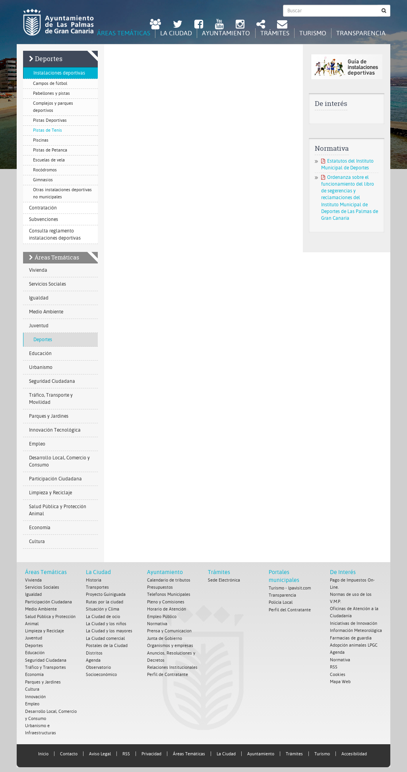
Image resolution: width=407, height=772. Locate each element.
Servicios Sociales (47, 284)
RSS (333, 665)
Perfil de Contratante (167, 673)
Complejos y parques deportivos (53, 107)
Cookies (337, 673)
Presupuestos (160, 587)
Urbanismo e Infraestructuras (40, 726)
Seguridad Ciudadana (52, 381)
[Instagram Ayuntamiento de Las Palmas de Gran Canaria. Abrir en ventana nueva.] (240, 25)
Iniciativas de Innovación (353, 623)
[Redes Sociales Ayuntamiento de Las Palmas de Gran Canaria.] (260, 25)
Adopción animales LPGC (354, 644)
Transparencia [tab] (360, 32)
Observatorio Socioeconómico (101, 669)
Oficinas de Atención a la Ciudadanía (354, 612)
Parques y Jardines (48, 416)
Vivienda (38, 270)
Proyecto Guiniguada (106, 594)
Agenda (93, 658)
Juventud (38, 326)
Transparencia (282, 595)
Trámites (219, 572)
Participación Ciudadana (55, 479)
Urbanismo (40, 368)
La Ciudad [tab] (169, 32)
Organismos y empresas (170, 644)
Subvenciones (43, 220)
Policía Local (281, 602)
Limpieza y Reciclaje (50, 493)
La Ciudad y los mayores (109, 630)
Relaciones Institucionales (172, 665)
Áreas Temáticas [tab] (115, 32)
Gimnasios (43, 180)
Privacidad (151, 751)
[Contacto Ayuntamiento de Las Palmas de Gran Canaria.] (282, 25)
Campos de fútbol (50, 83)
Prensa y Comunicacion (169, 630)
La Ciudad (98, 572)
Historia (93, 580)
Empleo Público (161, 615)
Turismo (322, 751)
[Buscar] (384, 11)
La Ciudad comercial (105, 637)
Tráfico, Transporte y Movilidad (51, 399)
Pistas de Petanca (50, 150)
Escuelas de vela (49, 160)
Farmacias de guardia (351, 637)
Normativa (157, 623)
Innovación (35, 694)
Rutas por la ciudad (104, 601)
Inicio (43, 751)
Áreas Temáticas (57, 257)
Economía (39, 528)
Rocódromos (45, 170)
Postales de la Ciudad (107, 644)
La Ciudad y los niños (106, 623)
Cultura (37, 542)
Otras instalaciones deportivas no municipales (62, 194)
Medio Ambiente (46, 312)
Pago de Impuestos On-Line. (352, 584)
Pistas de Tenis (47, 130)
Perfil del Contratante (290, 609)
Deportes (48, 59)
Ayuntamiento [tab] (221, 32)
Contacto (69, 751)
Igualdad (38, 298)
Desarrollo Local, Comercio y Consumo (59, 461)
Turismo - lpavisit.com (290, 588)
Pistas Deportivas (50, 120)
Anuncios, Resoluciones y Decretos (171, 655)
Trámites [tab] (270, 32)
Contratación (43, 208)
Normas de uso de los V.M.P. (351, 598)
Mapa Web (340, 680)
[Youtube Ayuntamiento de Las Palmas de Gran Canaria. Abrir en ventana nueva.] (219, 25)
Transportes (97, 587)
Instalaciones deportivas (59, 73)
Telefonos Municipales (168, 594)
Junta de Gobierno (164, 637)
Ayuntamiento (165, 572)
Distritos (94, 651)
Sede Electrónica (224, 580)
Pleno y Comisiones (165, 601)
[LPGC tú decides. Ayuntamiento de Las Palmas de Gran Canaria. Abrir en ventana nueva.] (155, 25)
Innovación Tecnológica (55, 430)
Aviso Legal (100, 751)
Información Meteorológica (356, 630)
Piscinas (40, 140)
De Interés (343, 572)
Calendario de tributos (168, 580)
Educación (40, 354)
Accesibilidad (354, 751)
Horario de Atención (166, 608)
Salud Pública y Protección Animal (57, 510)
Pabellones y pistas (51, 93)
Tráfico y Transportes (45, 665)
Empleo (37, 444)
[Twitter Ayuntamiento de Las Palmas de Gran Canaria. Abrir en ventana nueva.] (177, 25)
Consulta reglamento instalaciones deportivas (55, 235)
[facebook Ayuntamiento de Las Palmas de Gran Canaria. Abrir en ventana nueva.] (198, 25)
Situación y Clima (102, 608)
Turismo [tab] (310, 32)
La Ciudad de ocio (103, 615)
